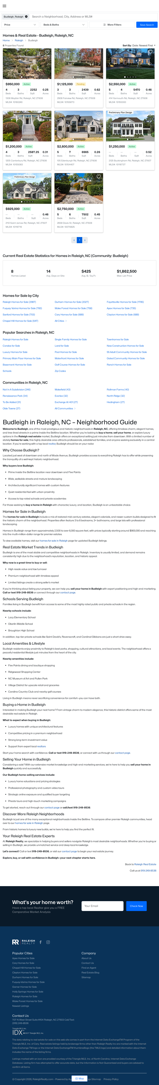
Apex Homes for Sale (23, 958)
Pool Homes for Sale (66, 352)
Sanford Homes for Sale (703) (19, 314)
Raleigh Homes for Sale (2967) (19, 301)
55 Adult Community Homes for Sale (127, 352)
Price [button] (20, 24)
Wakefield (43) (62, 389)
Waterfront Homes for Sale (69, 358)
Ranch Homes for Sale (119, 364)
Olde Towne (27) (11, 408)
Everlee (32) (61, 395)
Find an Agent (89, 967)
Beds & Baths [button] (64, 24)
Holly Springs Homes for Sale (27, 991)
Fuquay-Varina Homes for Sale (28, 982)
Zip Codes (60, 370)
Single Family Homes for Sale (71, 339)
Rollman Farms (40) (118, 389)
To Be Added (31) (12, 402)
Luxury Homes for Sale (15, 352)
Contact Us (88, 963)
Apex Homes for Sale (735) (121, 308)
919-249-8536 (148, 870)
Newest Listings (20, 1006)
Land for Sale (62, 345)
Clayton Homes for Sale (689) (123, 314)
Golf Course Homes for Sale (70, 364)
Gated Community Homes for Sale (126, 358)
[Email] (103, 906)
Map (79, 1078)
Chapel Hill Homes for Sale (26, 967)
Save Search (147, 24)
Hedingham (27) (116, 402)
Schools (7, 370)
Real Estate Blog (90, 972)
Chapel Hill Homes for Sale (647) (20, 320)
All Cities (61, 320)
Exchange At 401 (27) (66, 402)
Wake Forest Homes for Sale (27, 1001)
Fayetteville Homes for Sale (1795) (125, 301)
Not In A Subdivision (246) (17, 389)
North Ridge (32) (116, 395)
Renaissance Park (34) (15, 395)
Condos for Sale (11, 345)
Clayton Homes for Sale (24, 972)
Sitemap (86, 977)
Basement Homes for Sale (17, 364)
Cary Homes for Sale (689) (69, 314)
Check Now (136, 906)
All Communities (65, 408)
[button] (4, 6)
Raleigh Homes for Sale (15, 339)
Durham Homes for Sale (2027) (72, 301)
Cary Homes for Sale (23, 963)
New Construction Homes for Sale (125, 345)
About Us (86, 958)
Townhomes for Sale (118, 339)
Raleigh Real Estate (145, 864)
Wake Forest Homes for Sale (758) (73, 308)
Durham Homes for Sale (25, 977)
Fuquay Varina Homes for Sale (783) (22, 308)
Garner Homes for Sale (24, 986)
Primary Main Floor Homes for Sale (22, 358)
